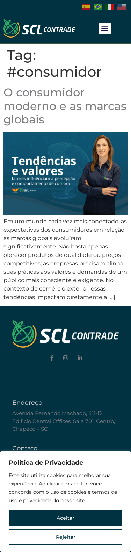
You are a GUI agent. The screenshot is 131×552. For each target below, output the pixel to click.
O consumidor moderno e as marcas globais (64, 106)
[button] (105, 28)
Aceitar (65, 518)
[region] (65, 501)
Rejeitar (65, 537)
